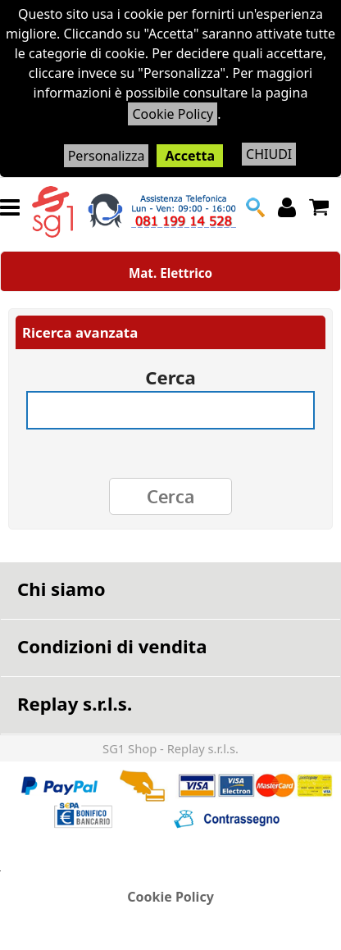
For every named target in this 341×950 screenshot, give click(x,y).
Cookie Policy (172, 114)
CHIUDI (269, 154)
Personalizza (106, 156)
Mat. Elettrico (170, 273)
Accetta (190, 156)
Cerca (170, 372)
